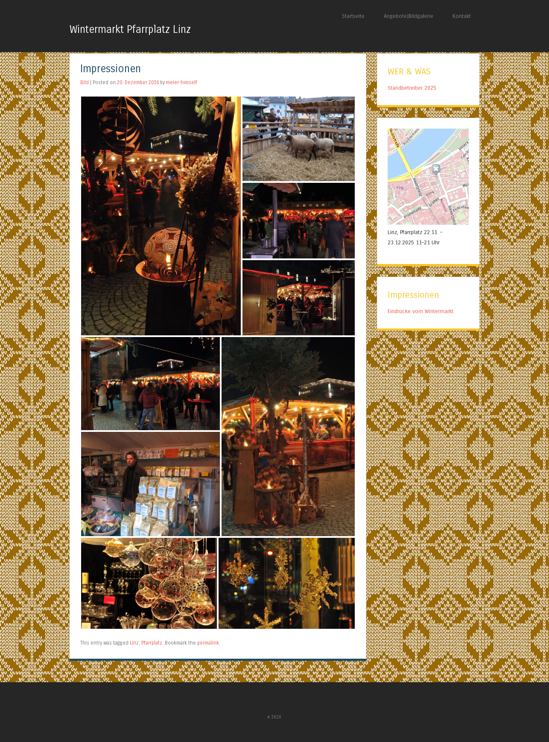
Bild (84, 82)
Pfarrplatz (151, 643)
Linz (134, 643)
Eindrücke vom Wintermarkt (420, 311)
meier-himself (181, 82)
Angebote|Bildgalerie (408, 16)
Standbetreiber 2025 (412, 88)
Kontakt (462, 16)
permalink (208, 643)
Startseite (353, 16)
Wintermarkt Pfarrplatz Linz (130, 29)
